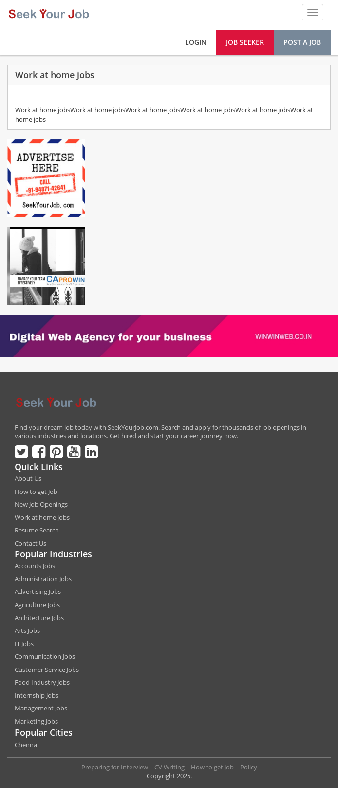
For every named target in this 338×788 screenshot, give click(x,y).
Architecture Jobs (39, 617)
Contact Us (30, 543)
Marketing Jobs (36, 721)
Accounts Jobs (35, 565)
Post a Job (302, 42)
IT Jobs (24, 643)
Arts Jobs (27, 630)
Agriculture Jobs (37, 604)
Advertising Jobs (38, 591)
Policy (248, 767)
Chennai (26, 744)
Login (196, 42)
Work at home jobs (42, 517)
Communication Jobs (45, 656)
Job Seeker (245, 42)
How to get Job (36, 491)
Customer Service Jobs (47, 669)
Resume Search (37, 530)
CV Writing (169, 767)
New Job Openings (41, 504)
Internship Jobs (36, 695)
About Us (28, 478)
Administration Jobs (43, 578)
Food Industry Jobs (42, 682)
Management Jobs (41, 708)
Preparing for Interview (114, 767)
